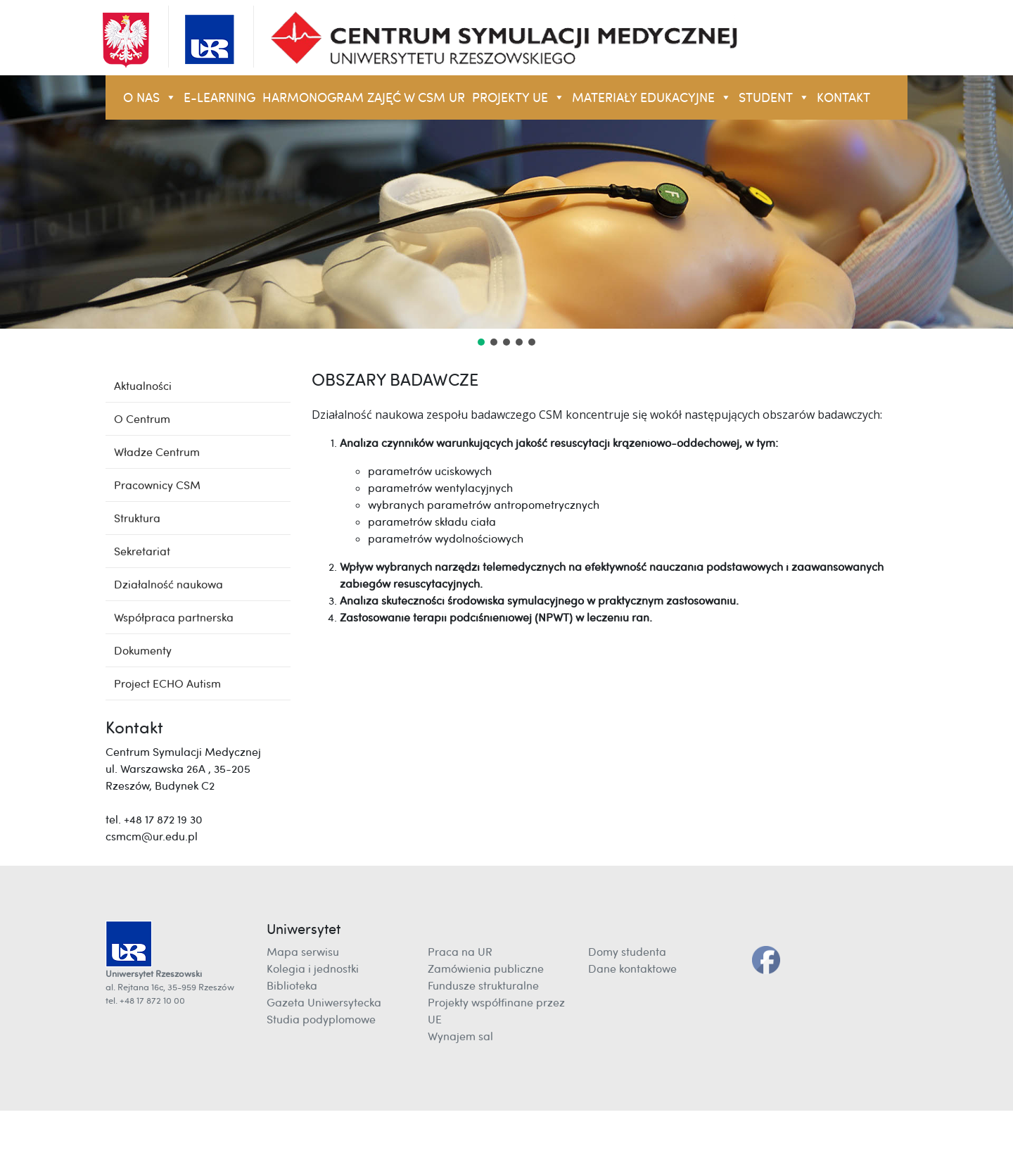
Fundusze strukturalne (483, 985)
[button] (481, 342)
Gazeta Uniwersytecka (324, 1002)
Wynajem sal (460, 1036)
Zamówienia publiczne (486, 968)
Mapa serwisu (303, 952)
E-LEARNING (219, 97)
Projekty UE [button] (518, 97)
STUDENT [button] (774, 97)
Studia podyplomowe (321, 1019)
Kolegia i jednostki (313, 968)
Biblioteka (292, 985)
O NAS (150, 97)
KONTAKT (843, 97)
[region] (506, 211)
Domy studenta (627, 952)
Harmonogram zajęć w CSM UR (363, 97)
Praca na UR (460, 952)
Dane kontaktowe (632, 968)
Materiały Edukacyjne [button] (652, 97)
